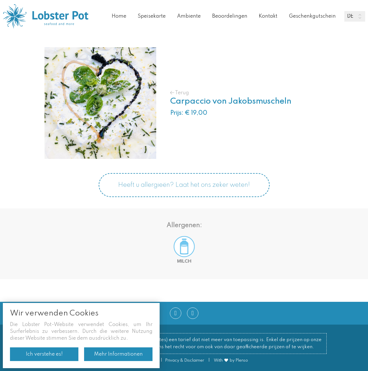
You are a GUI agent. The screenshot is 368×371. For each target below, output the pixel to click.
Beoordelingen (229, 16)
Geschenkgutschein (312, 16)
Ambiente (189, 16)
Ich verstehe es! (44, 354)
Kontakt (268, 16)
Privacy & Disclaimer (184, 360)
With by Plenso (231, 360)
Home (119, 16)
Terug (179, 92)
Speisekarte (152, 16)
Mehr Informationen (118, 354)
